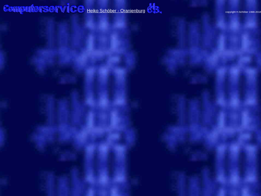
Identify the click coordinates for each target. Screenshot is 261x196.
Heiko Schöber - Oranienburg (116, 10)
